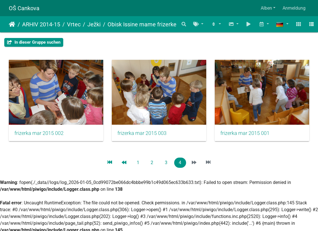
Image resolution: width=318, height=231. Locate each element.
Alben (266, 8)
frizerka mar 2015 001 (244, 133)
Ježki (94, 24)
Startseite (12, 24)
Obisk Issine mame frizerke (142, 24)
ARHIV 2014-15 (41, 24)
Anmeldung (294, 8)
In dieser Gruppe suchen (33, 42)
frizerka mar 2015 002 (39, 133)
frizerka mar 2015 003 (142, 133)
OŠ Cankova (24, 8)
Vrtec (74, 24)
